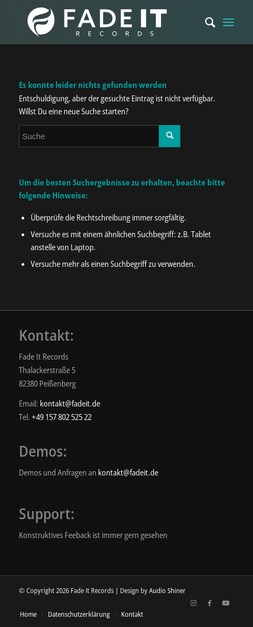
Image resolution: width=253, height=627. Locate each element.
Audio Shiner (167, 590)
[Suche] (204, 22)
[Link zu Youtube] (226, 603)
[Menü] (228, 22)
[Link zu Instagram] (194, 603)
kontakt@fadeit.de (70, 403)
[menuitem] (204, 22)
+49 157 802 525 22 (62, 416)
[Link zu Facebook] (210, 603)
